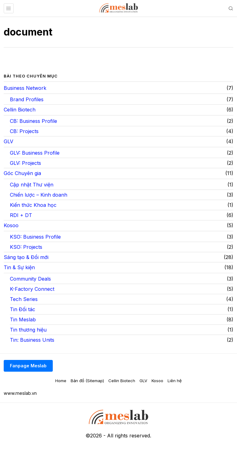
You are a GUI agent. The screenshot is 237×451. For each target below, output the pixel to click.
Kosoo (11, 225)
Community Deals (30, 279)
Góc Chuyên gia (22, 173)
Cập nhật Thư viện (31, 185)
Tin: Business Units (32, 340)
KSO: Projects (26, 247)
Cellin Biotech (19, 109)
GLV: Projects (25, 163)
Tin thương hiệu (28, 330)
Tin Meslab (23, 319)
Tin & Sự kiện (19, 267)
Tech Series (24, 299)
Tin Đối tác (22, 309)
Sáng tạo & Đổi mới (26, 257)
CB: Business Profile (33, 121)
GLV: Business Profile (35, 153)
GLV (8, 141)
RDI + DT (21, 215)
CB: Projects (24, 131)
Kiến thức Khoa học (33, 205)
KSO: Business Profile (35, 237)
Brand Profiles (27, 99)
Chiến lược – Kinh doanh (38, 195)
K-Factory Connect (32, 289)
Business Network (25, 88)
